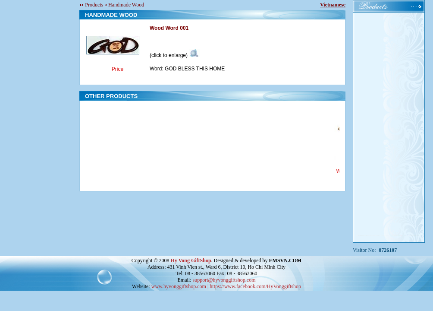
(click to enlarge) (175, 55)
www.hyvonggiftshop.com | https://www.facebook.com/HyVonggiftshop (226, 286)
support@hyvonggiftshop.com (223, 280)
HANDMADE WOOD (111, 15)
